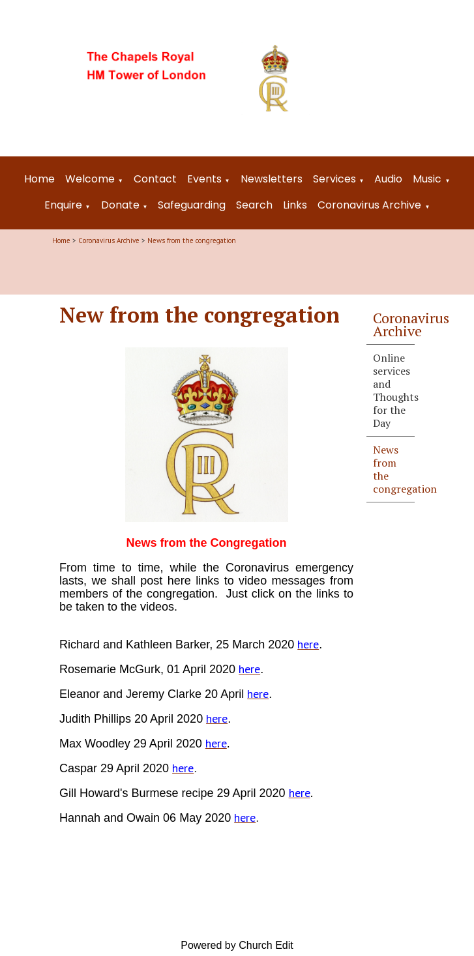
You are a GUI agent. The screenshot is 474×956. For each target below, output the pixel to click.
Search (254, 204)
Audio (388, 178)
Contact (155, 178)
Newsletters (272, 178)
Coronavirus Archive (369, 204)
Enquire (63, 204)
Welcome (90, 178)
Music (427, 178)
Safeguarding (192, 204)
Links (295, 204)
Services (334, 178)
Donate (120, 204)
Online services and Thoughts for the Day (394, 390)
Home (39, 178)
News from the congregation (191, 240)
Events (204, 178)
